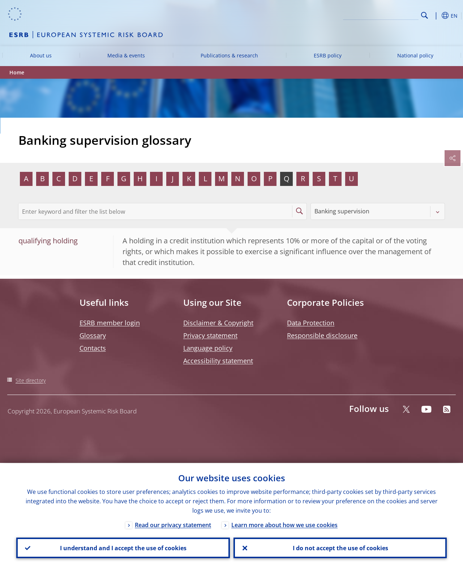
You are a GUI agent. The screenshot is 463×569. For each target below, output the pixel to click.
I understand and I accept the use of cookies (123, 548)
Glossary (93, 335)
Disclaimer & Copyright (218, 322)
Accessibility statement (218, 360)
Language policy (207, 348)
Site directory (31, 380)
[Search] (382, 14)
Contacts (93, 348)
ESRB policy (328, 55)
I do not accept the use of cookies (340, 548)
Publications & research (229, 55)
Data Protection (310, 322)
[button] (436, 15)
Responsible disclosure (322, 335)
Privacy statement (210, 335)
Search (424, 15)
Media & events (126, 55)
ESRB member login (110, 322)
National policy (415, 55)
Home (16, 72)
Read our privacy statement (173, 525)
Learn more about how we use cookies (284, 525)
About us (41, 55)
